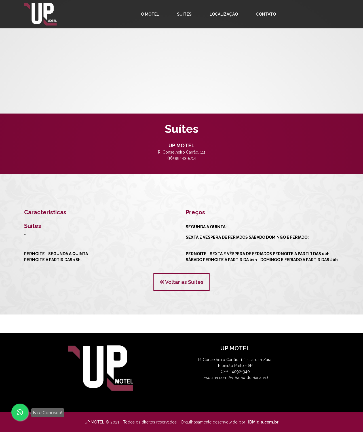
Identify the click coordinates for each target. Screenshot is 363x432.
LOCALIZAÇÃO (224, 14)
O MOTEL (150, 14)
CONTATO (266, 14)
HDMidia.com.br (262, 422)
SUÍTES (184, 14)
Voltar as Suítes (181, 282)
